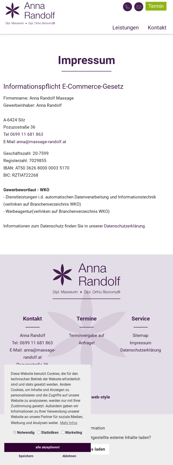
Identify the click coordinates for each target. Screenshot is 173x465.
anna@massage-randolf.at (41, 141)
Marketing (71, 432)
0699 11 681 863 (26, 134)
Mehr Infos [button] (68, 423)
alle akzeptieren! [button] (48, 447)
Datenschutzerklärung (124, 226)
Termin (156, 6)
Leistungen (125, 27)
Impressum (140, 342)
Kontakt (157, 27)
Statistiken (48, 432)
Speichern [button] (26, 456)
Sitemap (140, 335)
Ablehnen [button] (69, 456)
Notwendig (23, 432)
